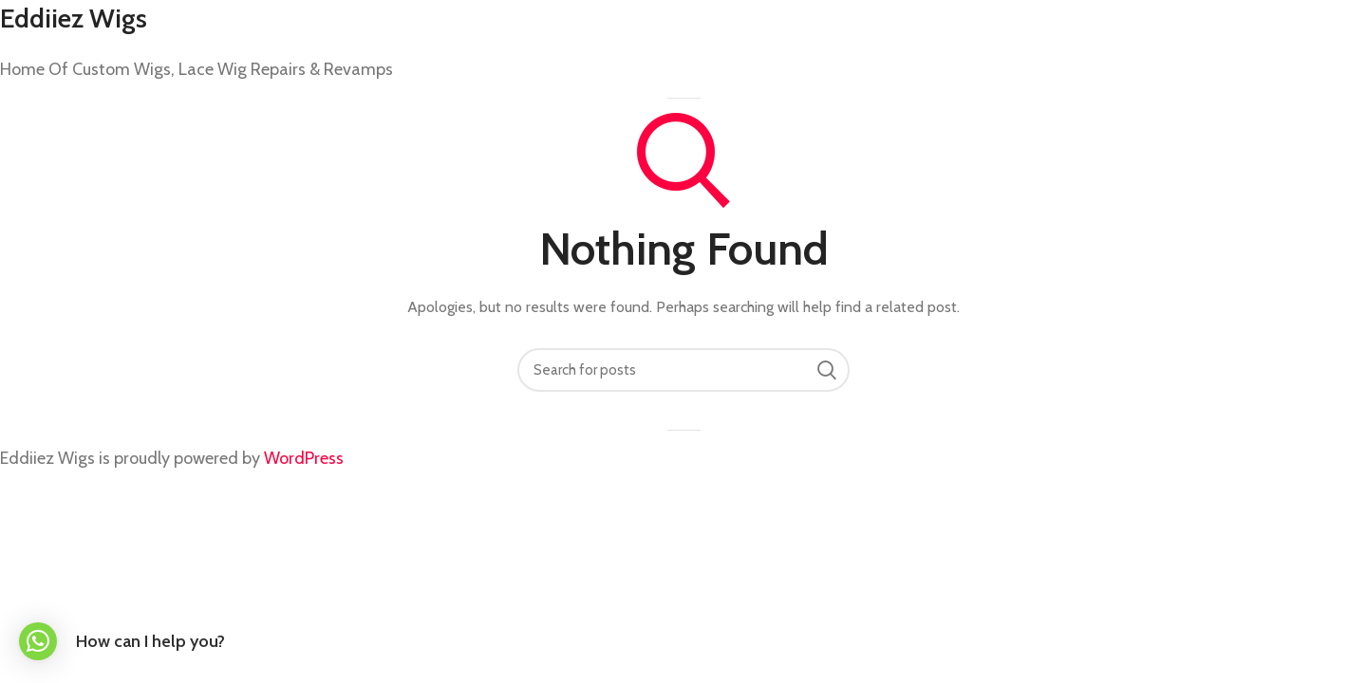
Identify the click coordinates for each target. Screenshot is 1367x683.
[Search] (683, 370)
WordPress (304, 458)
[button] (38, 641)
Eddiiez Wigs (73, 18)
